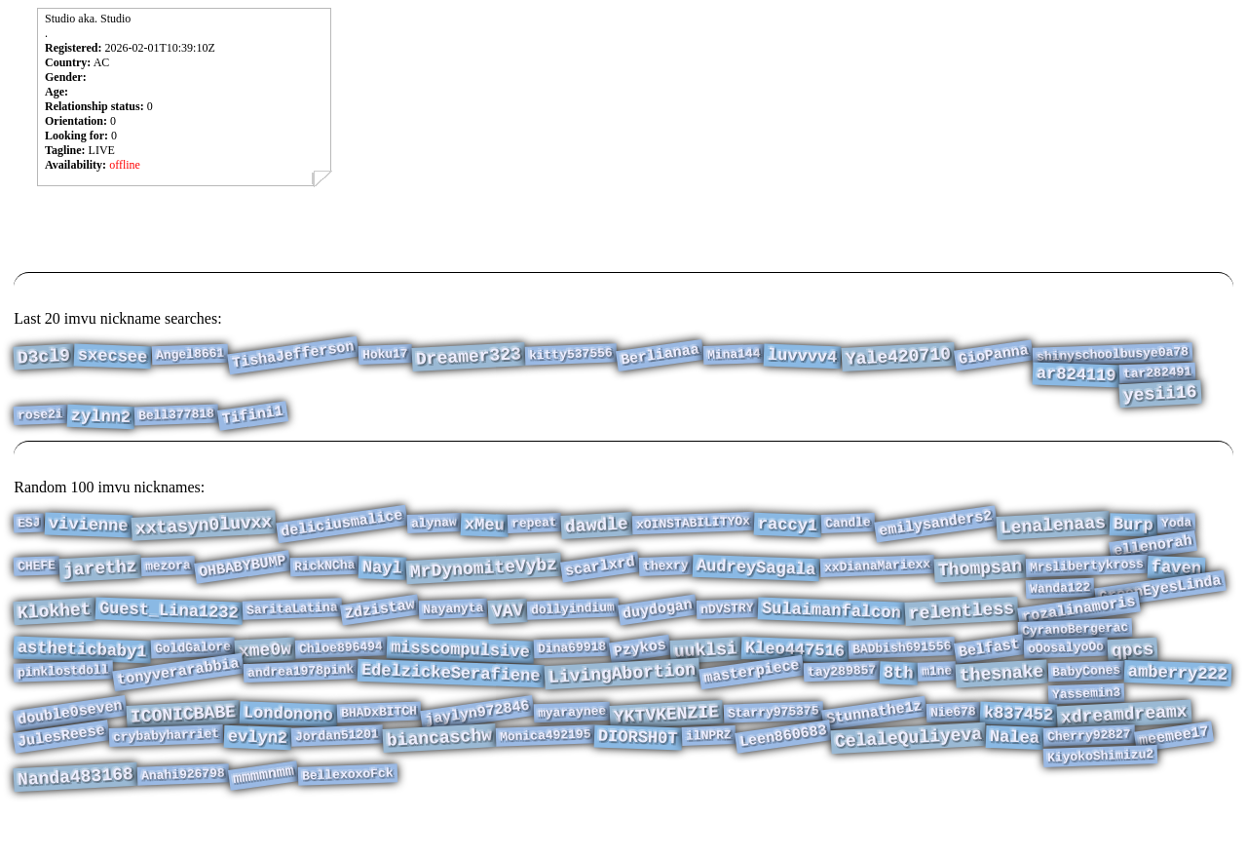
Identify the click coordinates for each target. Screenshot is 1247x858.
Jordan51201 (336, 771)
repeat (534, 524)
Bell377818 (176, 426)
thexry (666, 574)
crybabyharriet (166, 771)
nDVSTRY (727, 624)
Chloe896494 (341, 669)
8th (899, 698)
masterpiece (751, 697)
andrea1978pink (301, 696)
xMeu (484, 526)
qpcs (1132, 671)
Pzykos (640, 669)
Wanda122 (1060, 600)
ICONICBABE (184, 746)
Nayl (382, 576)
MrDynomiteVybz (483, 577)
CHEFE (37, 574)
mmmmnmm (263, 817)
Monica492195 (544, 770)
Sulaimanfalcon (831, 627)
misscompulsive (460, 671)
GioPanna (994, 356)
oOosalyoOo (1066, 669)
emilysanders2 (936, 525)
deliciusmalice (342, 525)
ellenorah (1153, 551)
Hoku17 (385, 356)
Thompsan (980, 577)
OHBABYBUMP (242, 575)
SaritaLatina (291, 623)
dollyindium (573, 624)
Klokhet (55, 627)
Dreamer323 (468, 358)
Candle (848, 524)
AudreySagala (756, 577)
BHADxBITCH (379, 744)
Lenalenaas (1053, 527)
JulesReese (61, 772)
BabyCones (1085, 696)
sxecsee (113, 358)
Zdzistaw (380, 625)
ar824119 (1075, 380)
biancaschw (439, 774)
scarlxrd (600, 575)
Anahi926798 (183, 816)
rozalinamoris (1079, 625)
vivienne (88, 527)
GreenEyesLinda (1160, 601)
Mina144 (733, 356)
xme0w (264, 672)
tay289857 (842, 696)
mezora (168, 574)
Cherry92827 (1089, 771)
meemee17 (1174, 772)
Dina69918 (571, 669)
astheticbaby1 (82, 671)
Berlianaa (660, 356)
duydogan (658, 625)
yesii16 (1160, 401)
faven (1177, 577)
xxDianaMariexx (876, 574)
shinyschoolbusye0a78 (1112, 355)
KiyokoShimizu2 (1100, 794)
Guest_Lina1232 (169, 627)
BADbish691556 (901, 669)
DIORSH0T (638, 774)
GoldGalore (193, 669)
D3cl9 (44, 359)
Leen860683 (783, 772)
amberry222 (1177, 698)
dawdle (597, 527)
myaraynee (572, 744)
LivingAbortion (622, 699)
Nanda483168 (76, 819)
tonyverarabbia (178, 697)
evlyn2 (257, 773)
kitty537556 (570, 356)
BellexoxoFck (348, 815)
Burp (1134, 526)
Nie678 (953, 744)
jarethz (100, 577)
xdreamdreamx (1125, 747)
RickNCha (324, 574)
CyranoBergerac (1074, 647)
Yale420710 (898, 358)
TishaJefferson (293, 356)
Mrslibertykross (1087, 574)
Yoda (1176, 524)
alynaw (433, 524)
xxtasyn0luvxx (204, 527)
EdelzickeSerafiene (451, 698)
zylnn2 (101, 428)
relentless (961, 627)
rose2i (40, 426)
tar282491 (1157, 377)
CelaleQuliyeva (908, 774)
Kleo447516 (794, 671)
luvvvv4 (803, 358)
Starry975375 (772, 743)
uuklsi (705, 671)
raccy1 (788, 527)
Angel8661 (189, 356)
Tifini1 (252, 427)
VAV (507, 627)
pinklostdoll (63, 695)
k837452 (1018, 746)
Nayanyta (453, 624)
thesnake (1001, 699)
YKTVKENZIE (667, 746)
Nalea (1014, 773)
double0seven (70, 745)
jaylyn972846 (477, 745)
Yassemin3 (1085, 722)
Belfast (989, 670)
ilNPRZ (708, 771)
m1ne (936, 695)
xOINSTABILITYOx (693, 524)
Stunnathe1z (874, 744)
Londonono (289, 746)
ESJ (29, 525)
